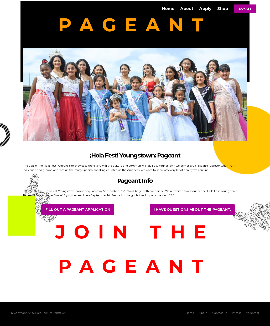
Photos (236, 312)
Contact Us (219, 312)
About (203, 312)
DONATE (245, 8)
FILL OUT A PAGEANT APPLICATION (77, 209)
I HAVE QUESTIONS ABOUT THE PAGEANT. (192, 209)
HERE (170, 195)
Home (190, 312)
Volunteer (252, 312)
